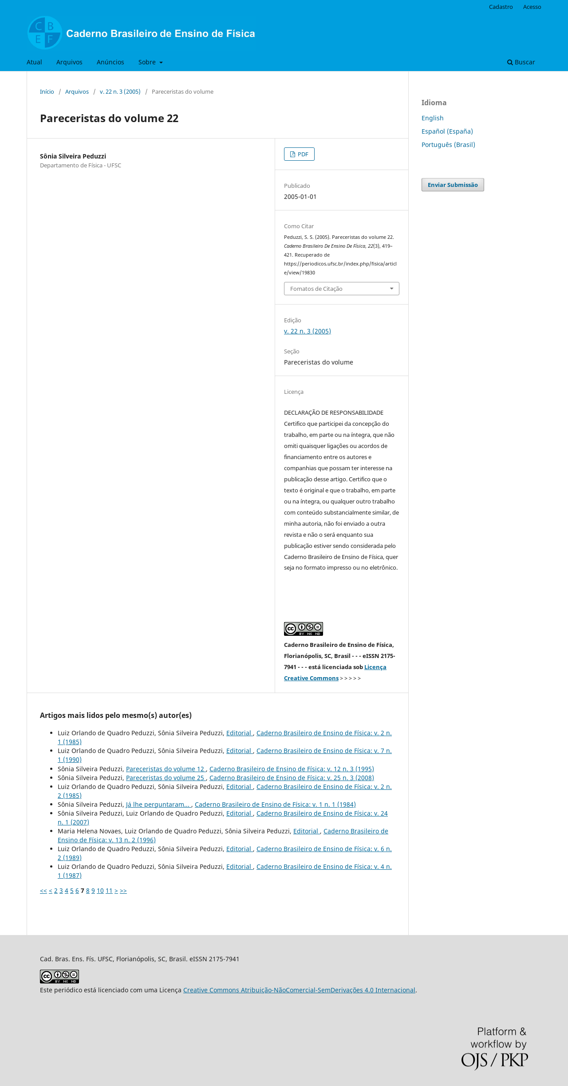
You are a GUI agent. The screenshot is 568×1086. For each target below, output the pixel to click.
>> (123, 890)
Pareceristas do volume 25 (166, 777)
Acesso (532, 7)
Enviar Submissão (453, 185)
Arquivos (69, 62)
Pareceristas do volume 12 (166, 769)
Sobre (148, 62)
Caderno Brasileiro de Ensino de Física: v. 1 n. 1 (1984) (275, 804)
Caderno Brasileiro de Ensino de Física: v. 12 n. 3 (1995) (291, 769)
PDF (302, 154)
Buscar (521, 62)
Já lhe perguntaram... (158, 804)
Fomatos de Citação (316, 289)
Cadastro (501, 7)
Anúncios (110, 62)
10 (100, 890)
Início (47, 91)
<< (43, 890)
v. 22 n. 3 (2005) (120, 91)
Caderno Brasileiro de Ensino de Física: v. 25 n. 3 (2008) (291, 777)
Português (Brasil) (448, 144)
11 (109, 890)
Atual (34, 62)
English (433, 118)
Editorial (239, 733)
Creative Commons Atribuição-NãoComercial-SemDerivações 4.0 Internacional (299, 990)
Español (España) (447, 131)
